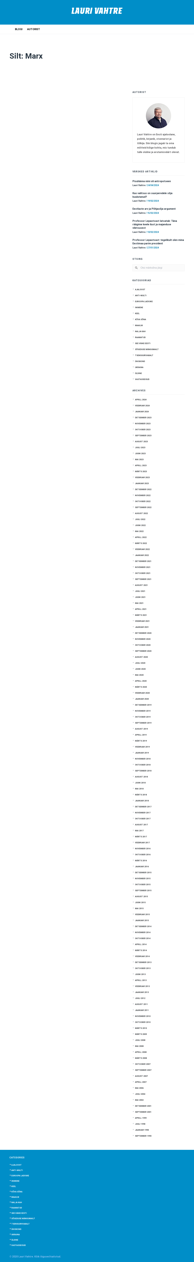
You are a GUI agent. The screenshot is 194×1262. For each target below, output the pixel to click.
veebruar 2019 (142, 747)
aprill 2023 (141, 465)
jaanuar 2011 (142, 1010)
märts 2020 (141, 687)
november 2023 (142, 424)
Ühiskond (140, 361)
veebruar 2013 (142, 986)
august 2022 (141, 513)
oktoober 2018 (142, 765)
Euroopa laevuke (144, 301)
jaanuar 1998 (142, 1130)
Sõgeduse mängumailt (147, 349)
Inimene (139, 307)
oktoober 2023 (142, 429)
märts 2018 (141, 795)
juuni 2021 (140, 597)
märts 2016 (141, 861)
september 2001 (143, 1112)
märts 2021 (141, 615)
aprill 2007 (141, 1082)
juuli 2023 (140, 447)
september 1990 (143, 1136)
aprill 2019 (141, 735)
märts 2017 (141, 837)
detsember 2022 (143, 489)
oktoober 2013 (142, 968)
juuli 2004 (140, 1094)
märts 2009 (141, 1034)
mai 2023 (139, 459)
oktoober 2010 (142, 1022)
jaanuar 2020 (142, 699)
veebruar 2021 (142, 621)
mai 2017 (139, 831)
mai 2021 (139, 603)
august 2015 (141, 896)
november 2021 (142, 567)
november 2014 (142, 932)
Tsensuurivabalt (144, 355)
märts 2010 (141, 1028)
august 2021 (141, 585)
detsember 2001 (143, 1106)
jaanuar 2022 (142, 555)
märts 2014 (141, 950)
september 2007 (143, 1070)
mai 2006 (139, 1088)
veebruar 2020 (142, 693)
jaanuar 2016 (142, 866)
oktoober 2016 (142, 855)
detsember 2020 (143, 633)
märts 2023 (141, 471)
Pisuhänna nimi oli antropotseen (151, 181)
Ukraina (139, 367)
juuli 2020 (140, 663)
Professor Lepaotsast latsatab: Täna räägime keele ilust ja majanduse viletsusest (154, 224)
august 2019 (141, 729)
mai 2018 (139, 789)
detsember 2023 (143, 418)
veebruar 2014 (142, 956)
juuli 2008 (140, 1040)
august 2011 (141, 1004)
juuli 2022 (140, 519)
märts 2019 (141, 741)
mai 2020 (139, 675)
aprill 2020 (141, 681)
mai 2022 (139, 531)
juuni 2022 (140, 525)
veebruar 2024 (142, 406)
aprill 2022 (141, 537)
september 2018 (143, 771)
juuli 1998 (140, 1124)
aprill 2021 (141, 609)
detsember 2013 (143, 962)
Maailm (139, 325)
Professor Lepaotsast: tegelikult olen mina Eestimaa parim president (158, 242)
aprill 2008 (141, 1052)
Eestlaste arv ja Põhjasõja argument (154, 208)
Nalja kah (140, 331)
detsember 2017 (143, 807)
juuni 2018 (140, 783)
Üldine (138, 373)
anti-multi (141, 295)
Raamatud (140, 337)
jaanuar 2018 (142, 801)
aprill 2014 (141, 944)
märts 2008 (141, 1058)
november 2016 (142, 849)
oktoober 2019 (142, 717)
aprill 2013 (141, 980)
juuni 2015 (140, 902)
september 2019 (143, 723)
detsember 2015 (143, 872)
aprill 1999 (141, 1118)
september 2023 (143, 435)
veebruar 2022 (142, 549)
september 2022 (143, 507)
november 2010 (142, 1016)
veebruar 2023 (142, 477)
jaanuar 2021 (142, 627)
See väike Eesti (142, 343)
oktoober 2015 (142, 884)
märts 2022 (141, 543)
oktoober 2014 (142, 938)
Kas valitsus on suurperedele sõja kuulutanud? (152, 195)
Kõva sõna (140, 319)
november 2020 (142, 639)
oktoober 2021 (142, 573)
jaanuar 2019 (142, 753)
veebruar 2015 (142, 914)
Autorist (33, 29)
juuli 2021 (140, 591)
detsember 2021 (143, 561)
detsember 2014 (143, 926)
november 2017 (142, 813)
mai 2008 (139, 1046)
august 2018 (141, 777)
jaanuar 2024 (142, 412)
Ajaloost (140, 289)
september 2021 (143, 579)
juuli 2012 (140, 998)
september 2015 (143, 890)
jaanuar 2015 (142, 920)
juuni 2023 (140, 453)
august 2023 (141, 441)
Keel (137, 313)
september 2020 (143, 651)
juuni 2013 (140, 974)
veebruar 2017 (142, 843)
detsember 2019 (143, 705)
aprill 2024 (141, 400)
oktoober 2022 (142, 501)
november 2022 (142, 495)
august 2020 (141, 657)
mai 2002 (139, 1100)
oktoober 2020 (142, 645)
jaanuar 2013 (142, 992)
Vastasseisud (142, 379)
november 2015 (142, 878)
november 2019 (142, 711)
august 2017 (141, 825)
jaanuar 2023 (142, 483)
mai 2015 (139, 908)
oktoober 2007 (142, 1064)
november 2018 (142, 759)
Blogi (18, 29)
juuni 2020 (140, 669)
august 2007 (141, 1076)
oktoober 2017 (142, 819)
